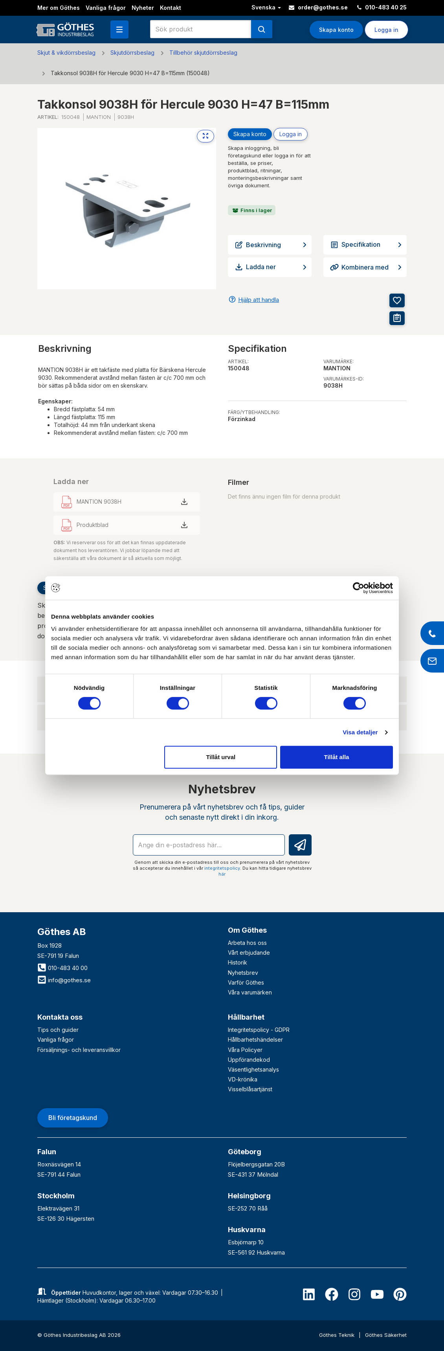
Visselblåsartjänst (250, 1089)
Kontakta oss (60, 1017)
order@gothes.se (318, 7)
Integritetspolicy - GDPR (259, 1029)
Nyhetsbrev (243, 972)
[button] (119, 29)
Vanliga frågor (106, 7)
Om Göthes (247, 930)
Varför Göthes (246, 982)
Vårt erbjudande (249, 952)
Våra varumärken (250, 992)
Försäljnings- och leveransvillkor (79, 1049)
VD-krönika (242, 1079)
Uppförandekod (249, 1059)
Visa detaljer (360, 732)
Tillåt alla (336, 757)
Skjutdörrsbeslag (132, 52)
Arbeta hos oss (247, 942)
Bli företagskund (72, 1118)
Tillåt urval (220, 757)
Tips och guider (58, 1029)
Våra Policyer (245, 1049)
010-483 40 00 (62, 968)
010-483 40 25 (382, 7)
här (222, 874)
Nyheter (143, 7)
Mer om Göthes (58, 7)
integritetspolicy (222, 868)
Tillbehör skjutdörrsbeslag (203, 52)
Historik (237, 962)
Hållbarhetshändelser (255, 1039)
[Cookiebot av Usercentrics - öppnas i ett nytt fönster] (358, 588)
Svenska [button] (266, 7)
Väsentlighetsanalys (253, 1069)
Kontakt (170, 7)
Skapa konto (336, 29)
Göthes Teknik (337, 1335)
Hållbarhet (246, 1017)
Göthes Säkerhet (386, 1335)
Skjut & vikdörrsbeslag (66, 52)
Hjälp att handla (258, 299)
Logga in (386, 29)
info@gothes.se (64, 980)
